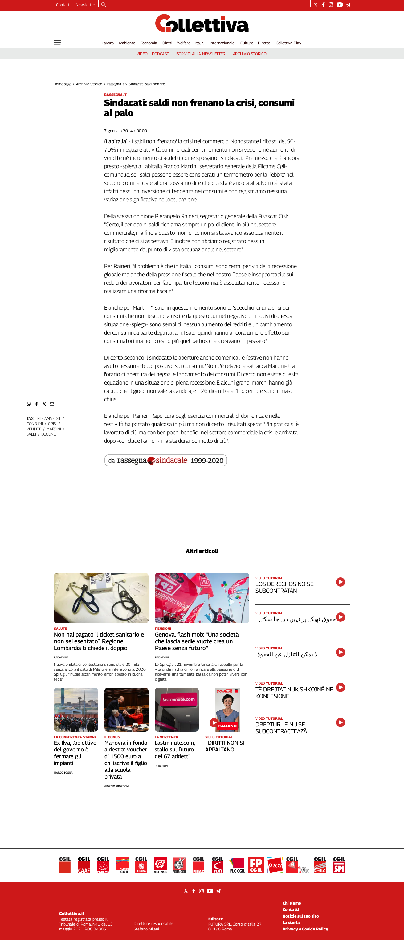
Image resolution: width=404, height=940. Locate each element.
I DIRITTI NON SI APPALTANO (224, 746)
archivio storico (250, 53)
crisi (52, 423)
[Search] (103, 5)
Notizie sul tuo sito (301, 916)
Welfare (183, 42)
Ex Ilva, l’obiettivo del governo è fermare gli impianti (75, 752)
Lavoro (108, 42)
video (142, 53)
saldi (31, 434)
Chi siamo (292, 903)
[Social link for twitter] (315, 4)
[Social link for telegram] (348, 4)
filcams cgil (49, 418)
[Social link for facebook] (323, 4)
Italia (199, 42)
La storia (291, 922)
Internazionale (222, 42)
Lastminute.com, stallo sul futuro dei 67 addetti (175, 749)
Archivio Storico (89, 84)
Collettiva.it (71, 913)
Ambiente (127, 42)
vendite (34, 428)
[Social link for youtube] (340, 4)
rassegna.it (115, 84)
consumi (35, 423)
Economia (149, 42)
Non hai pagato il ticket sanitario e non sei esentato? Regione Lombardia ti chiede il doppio (99, 641)
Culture (246, 42)
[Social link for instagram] (331, 4)
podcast (160, 53)
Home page (62, 84)
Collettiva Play (288, 42)
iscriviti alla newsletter (200, 53)
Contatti (63, 4)
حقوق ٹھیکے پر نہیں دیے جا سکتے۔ (295, 619)
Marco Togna (63, 772)
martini (54, 428)
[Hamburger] (57, 42)
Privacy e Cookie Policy (305, 928)
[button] (29, 404)
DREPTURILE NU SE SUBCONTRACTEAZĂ (281, 728)
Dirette (264, 42)
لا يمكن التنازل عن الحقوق (286, 654)
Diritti (167, 42)
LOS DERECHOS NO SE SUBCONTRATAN (284, 587)
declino (48, 434)
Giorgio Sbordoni (116, 786)
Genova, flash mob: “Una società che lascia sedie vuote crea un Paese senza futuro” (197, 641)
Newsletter (85, 4)
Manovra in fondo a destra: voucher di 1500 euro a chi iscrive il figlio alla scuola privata (125, 759)
